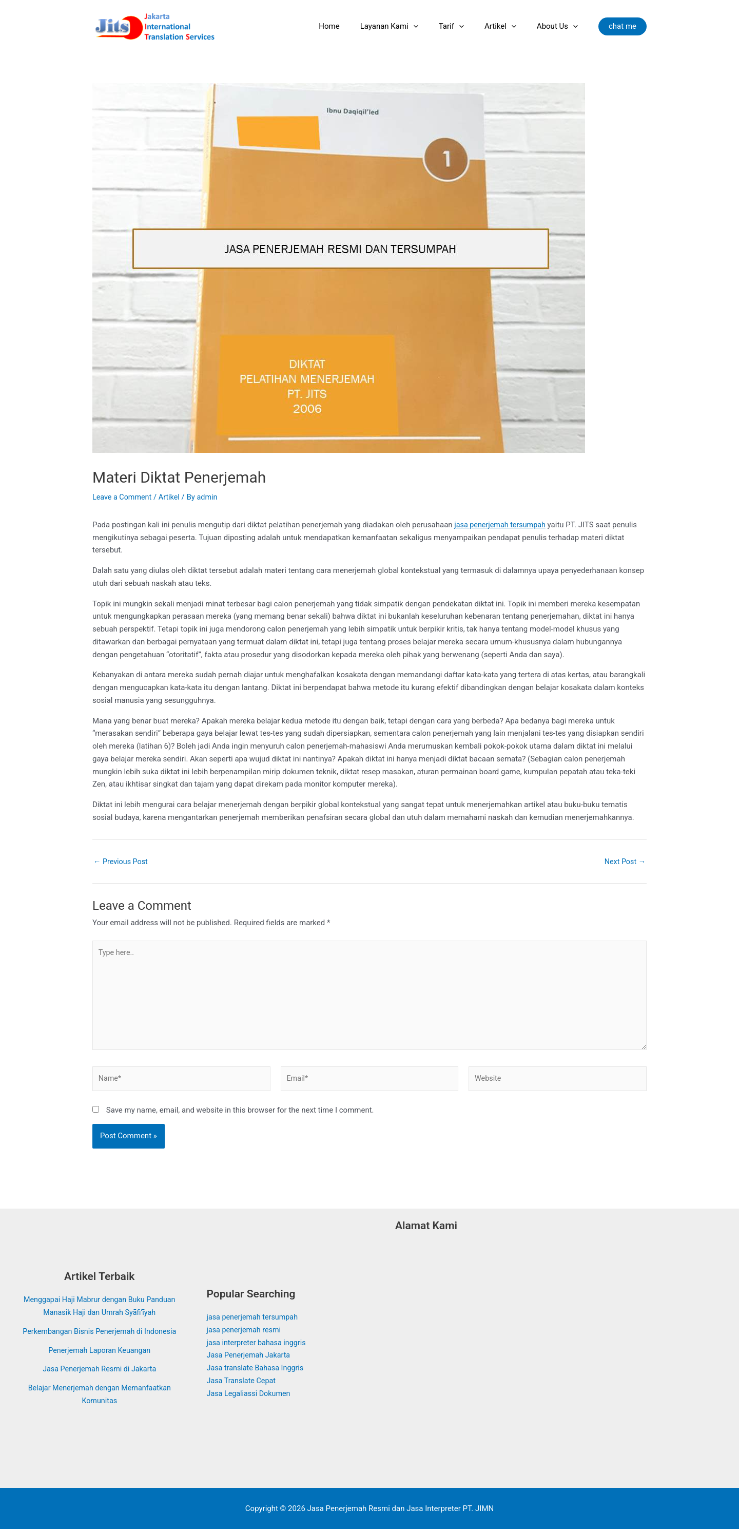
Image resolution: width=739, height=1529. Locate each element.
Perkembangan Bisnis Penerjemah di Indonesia (99, 1331)
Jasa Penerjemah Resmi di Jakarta (99, 1368)
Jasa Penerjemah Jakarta (250, 1355)
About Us (559, 26)
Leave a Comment (123, 497)
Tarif (464, 26)
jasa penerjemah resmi (245, 1329)
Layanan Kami (407, 26)
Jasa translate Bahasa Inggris (257, 1367)
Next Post (624, 862)
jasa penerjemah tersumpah (502, 524)
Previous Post (121, 862)
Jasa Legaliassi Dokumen (251, 1393)
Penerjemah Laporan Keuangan (99, 1350)
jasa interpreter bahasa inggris (258, 1342)
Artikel (508, 26)
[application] (431, 26)
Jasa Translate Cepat (243, 1380)
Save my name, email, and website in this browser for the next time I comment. (240, 1115)
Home (352, 26)
